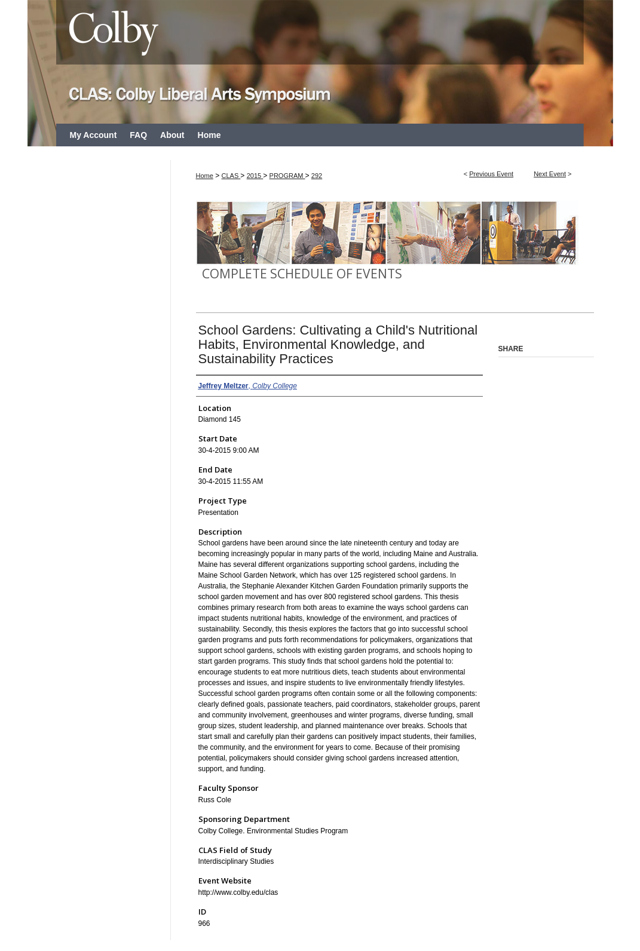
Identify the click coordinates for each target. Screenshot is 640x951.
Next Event (550, 173)
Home (204, 175)
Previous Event (491, 173)
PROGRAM (287, 175)
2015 (255, 175)
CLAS (231, 175)
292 (316, 175)
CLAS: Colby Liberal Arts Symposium (320, 62)
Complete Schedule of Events (302, 273)
